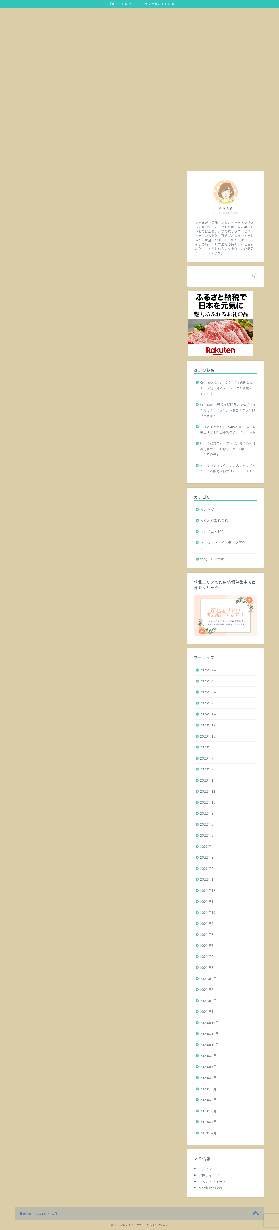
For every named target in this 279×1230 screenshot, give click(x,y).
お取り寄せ (209, 509)
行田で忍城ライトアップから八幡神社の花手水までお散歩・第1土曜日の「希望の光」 (228, 449)
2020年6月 (208, 1077)
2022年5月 (208, 835)
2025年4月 (208, 681)
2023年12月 (209, 725)
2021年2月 (208, 1000)
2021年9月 (208, 923)
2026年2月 (208, 669)
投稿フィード (208, 1175)
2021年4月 (208, 978)
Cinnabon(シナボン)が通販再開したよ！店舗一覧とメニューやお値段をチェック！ (228, 388)
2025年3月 (208, 691)
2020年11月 (209, 1033)
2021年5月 (208, 967)
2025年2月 (208, 703)
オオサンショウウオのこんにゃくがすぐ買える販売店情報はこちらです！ (228, 468)
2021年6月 (208, 956)
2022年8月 (208, 813)
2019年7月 (208, 1121)
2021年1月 (208, 1011)
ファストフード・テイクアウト (222, 545)
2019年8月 (208, 1110)
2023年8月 (208, 747)
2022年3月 (208, 857)
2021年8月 (208, 934)
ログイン (205, 1168)
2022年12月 (209, 791)
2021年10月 (209, 912)
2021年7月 (208, 945)
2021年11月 (209, 901)
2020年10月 (209, 1044)
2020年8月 (208, 1055)
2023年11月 (209, 736)
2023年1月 (208, 780)
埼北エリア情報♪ (213, 559)
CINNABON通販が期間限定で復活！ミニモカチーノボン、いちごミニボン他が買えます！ (228, 410)
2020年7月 (208, 1066)
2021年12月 (209, 890)
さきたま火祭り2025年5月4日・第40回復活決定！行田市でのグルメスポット (228, 430)
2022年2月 (208, 868)
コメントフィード (212, 1181)
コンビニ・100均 (213, 531)
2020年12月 (209, 1022)
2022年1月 (208, 879)
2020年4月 (208, 1099)
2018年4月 (208, 1132)
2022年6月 (208, 824)
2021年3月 (208, 989)
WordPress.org (210, 1187)
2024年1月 (208, 713)
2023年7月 (208, 758)
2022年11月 (209, 802)
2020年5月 (208, 1088)
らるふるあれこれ (214, 520)
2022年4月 (208, 846)
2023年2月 (208, 768)
